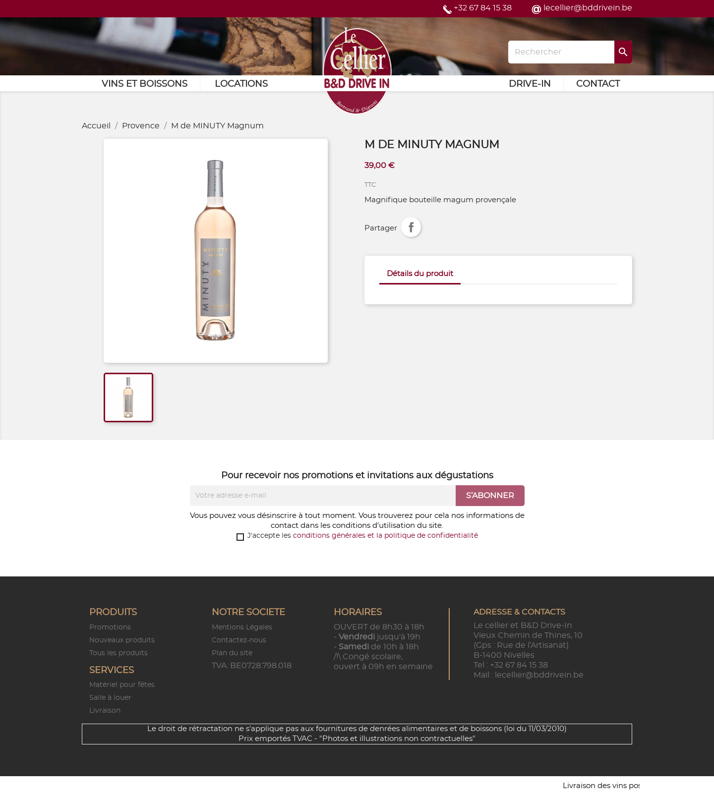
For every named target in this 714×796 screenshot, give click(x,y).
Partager (411, 227)
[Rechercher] (570, 52)
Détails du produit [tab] (420, 274)
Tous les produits (118, 653)
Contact (598, 84)
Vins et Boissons (144, 84)
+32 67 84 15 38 (483, 8)
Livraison (104, 710)
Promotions (110, 627)
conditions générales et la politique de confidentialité (385, 535)
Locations (241, 84)
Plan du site (232, 653)
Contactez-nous (239, 640)
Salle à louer (110, 697)
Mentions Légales (242, 627)
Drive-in (530, 84)
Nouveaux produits (122, 640)
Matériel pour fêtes (122, 685)
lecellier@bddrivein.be (587, 8)
